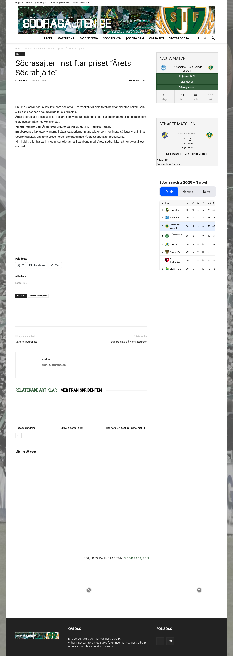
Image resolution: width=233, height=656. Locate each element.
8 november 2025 (187, 133)
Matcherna (66, 38)
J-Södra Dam (135, 38)
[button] (213, 38)
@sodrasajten (136, 558)
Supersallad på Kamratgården (129, 341)
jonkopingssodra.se (60, 2)
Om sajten (156, 38)
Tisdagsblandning (25, 428)
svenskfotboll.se (81, 2)
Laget (48, 38)
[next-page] (23, 435)
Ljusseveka (187, 81)
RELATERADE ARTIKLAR (36, 390)
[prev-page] (17, 435)
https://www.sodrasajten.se (54, 365)
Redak (22, 80)
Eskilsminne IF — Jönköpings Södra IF (187, 153)
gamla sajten (41, 2)
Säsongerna (89, 38)
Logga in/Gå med (23, 2)
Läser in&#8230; (81, 201)
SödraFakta (112, 38)
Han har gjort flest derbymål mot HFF (126, 428)
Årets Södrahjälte (38, 295)
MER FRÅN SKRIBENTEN (81, 390)
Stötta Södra (179, 38)
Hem (17, 48)
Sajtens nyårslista (26, 341)
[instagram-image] (33, 590)
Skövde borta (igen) (72, 428)
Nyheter (28, 48)
